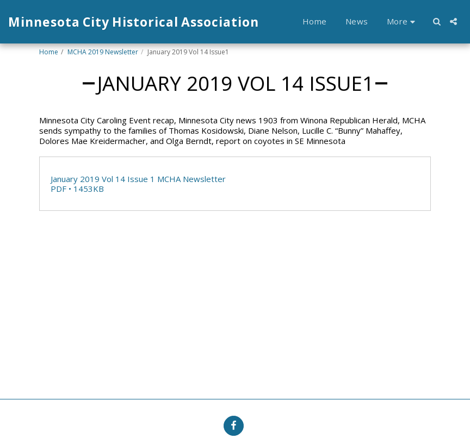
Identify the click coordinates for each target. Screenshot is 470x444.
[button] (436, 21)
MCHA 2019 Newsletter (102, 52)
